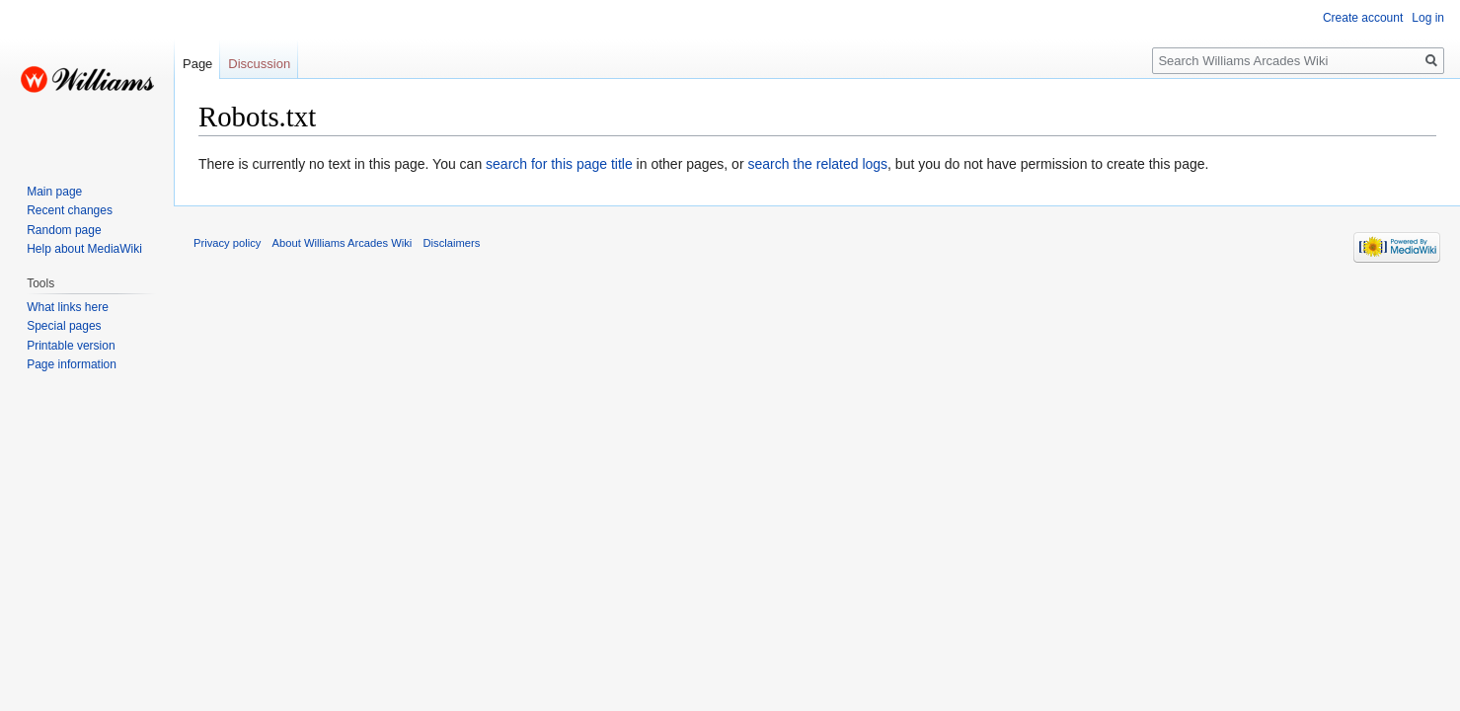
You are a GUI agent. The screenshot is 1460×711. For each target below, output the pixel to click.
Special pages (64, 326)
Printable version (71, 346)
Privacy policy (227, 243)
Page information (71, 364)
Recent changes (70, 210)
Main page (54, 191)
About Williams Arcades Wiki (342, 243)
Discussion (259, 63)
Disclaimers (452, 243)
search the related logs (817, 164)
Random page (64, 230)
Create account (1363, 18)
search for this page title (559, 164)
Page (197, 63)
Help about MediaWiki (84, 249)
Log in (1428, 18)
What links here (68, 307)
